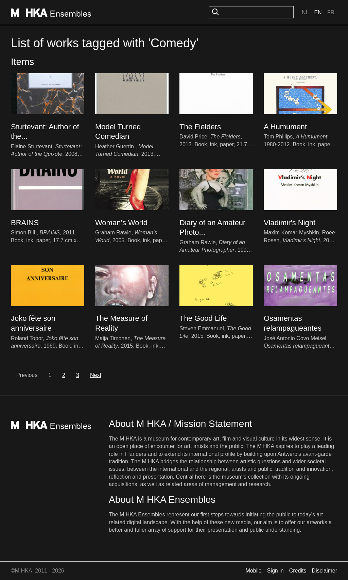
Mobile (254, 571)
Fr (330, 12)
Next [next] (95, 375)
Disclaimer (324, 571)
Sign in (275, 571)
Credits (298, 571)
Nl (305, 12)
